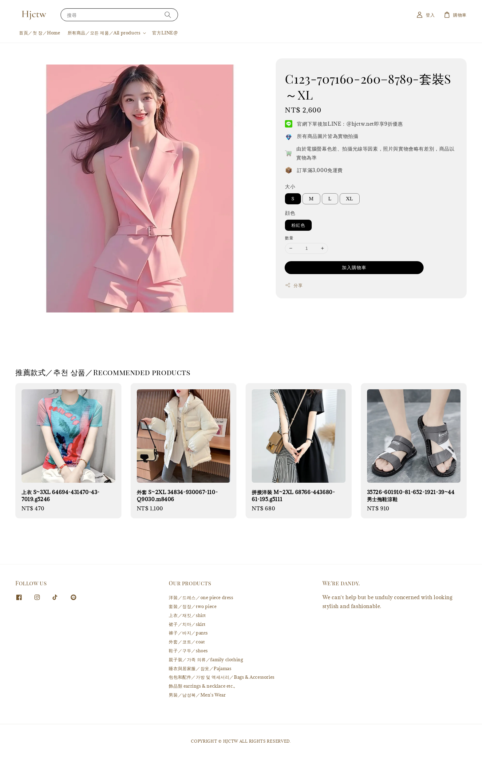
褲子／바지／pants (188, 633)
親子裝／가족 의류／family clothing (206, 659)
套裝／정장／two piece (192, 606)
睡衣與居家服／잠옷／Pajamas (200, 668)
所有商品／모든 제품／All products (104, 33)
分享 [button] (293, 285)
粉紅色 (298, 225)
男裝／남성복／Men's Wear (197, 695)
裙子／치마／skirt (187, 624)
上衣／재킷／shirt (187, 615)
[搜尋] (168, 15)
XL (349, 199)
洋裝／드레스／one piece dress (201, 597)
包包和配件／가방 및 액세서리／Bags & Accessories (221, 677)
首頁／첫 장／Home (39, 33)
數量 (289, 238)
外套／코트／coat (187, 642)
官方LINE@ (165, 33)
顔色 (290, 213)
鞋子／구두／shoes (188, 651)
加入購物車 (354, 267)
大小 (290, 186)
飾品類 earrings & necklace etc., (202, 686)
